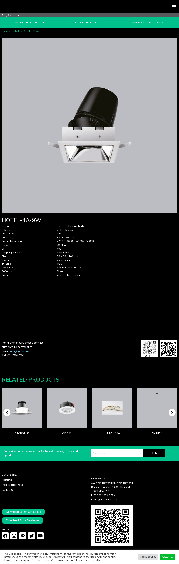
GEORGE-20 (22, 439)
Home (5, 36)
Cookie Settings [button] (148, 556)
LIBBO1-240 (112, 439)
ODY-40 (67, 439)
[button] (6, 418)
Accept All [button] (167, 556)
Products (15, 36)
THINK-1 (156, 439)
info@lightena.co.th (21, 357)
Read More (98, 560)
